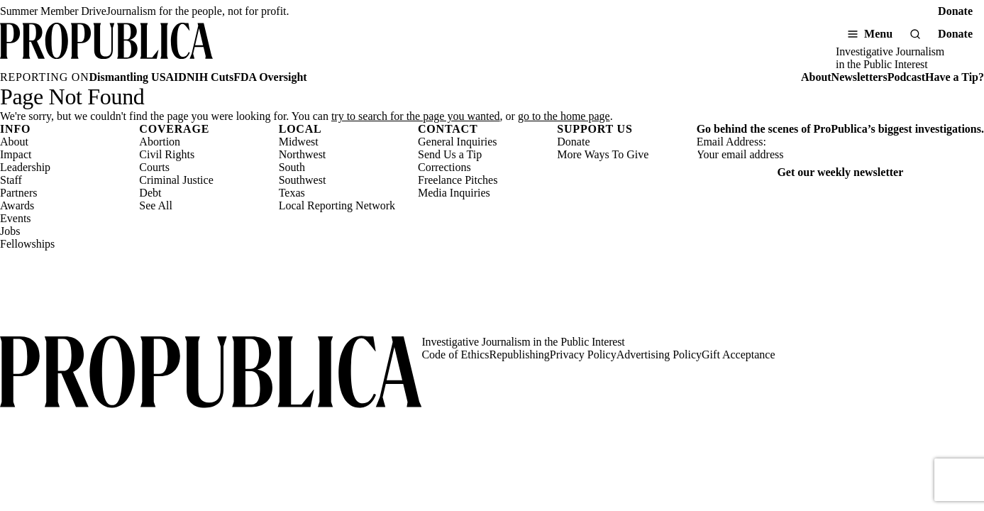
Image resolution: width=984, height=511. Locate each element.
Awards (17, 205)
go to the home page (564, 116)
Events (15, 218)
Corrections (444, 167)
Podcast (906, 77)
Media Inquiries (454, 193)
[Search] (915, 34)
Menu (878, 34)
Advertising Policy (659, 354)
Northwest (302, 154)
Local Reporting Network (337, 205)
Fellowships (27, 244)
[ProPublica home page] (210, 373)
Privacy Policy (583, 354)
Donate (955, 11)
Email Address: (731, 142)
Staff (11, 180)
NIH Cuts (210, 77)
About (816, 77)
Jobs (10, 231)
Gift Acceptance (738, 354)
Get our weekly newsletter (840, 172)
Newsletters (859, 77)
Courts (154, 167)
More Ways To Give (602, 154)
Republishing (520, 354)
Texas (292, 193)
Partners (18, 193)
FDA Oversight (270, 77)
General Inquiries (457, 142)
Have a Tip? (954, 77)
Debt (150, 193)
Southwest (302, 180)
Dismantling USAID (138, 77)
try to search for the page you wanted (415, 116)
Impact (15, 154)
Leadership (25, 167)
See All (155, 205)
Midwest (299, 142)
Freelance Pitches (457, 180)
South (292, 167)
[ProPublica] (106, 47)
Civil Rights (166, 154)
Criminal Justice (176, 180)
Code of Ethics (455, 354)
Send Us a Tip (450, 154)
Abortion (159, 142)
